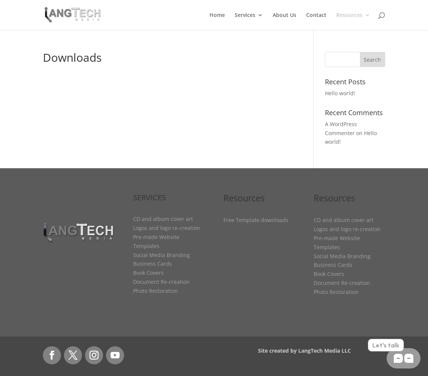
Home (217, 15)
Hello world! (340, 93)
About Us (284, 15)
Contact (316, 15)
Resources (349, 15)
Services (245, 15)
